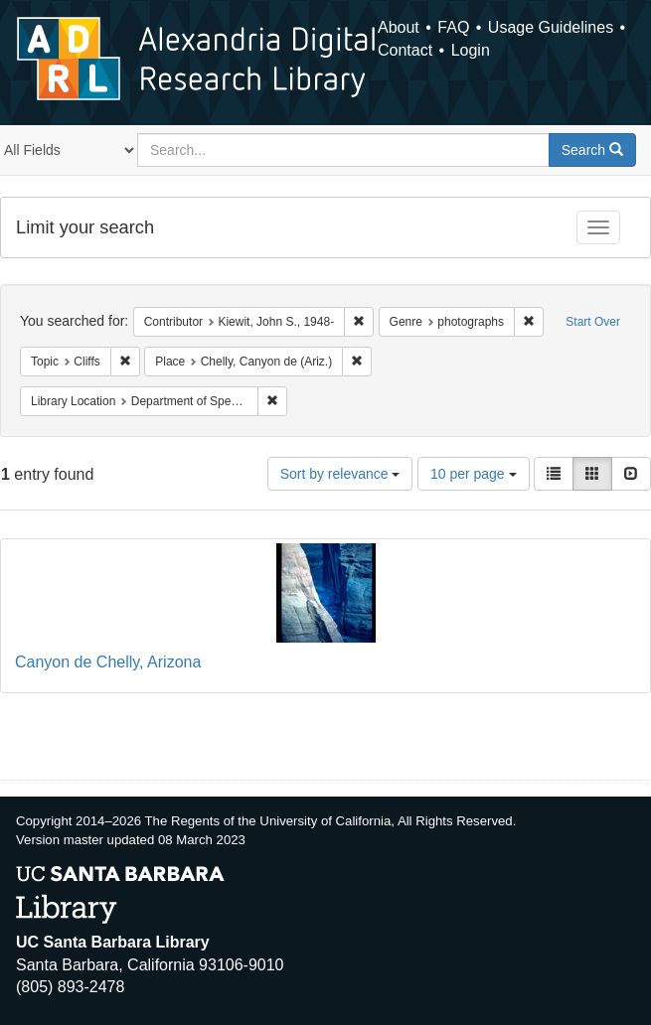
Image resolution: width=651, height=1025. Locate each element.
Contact (405, 50)
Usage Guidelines (550, 27)
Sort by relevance (340, 474)
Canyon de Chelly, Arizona (108, 662)
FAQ (453, 27)
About (398, 27)
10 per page (473, 474)
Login (470, 50)
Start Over (593, 322)
